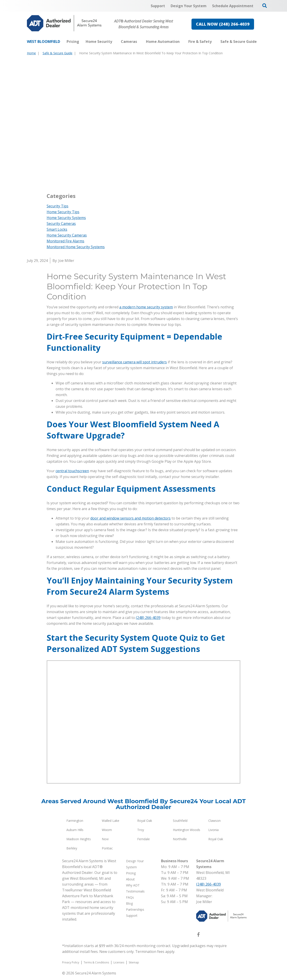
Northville (180, 839)
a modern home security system (146, 307)
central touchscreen (72, 470)
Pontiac (107, 848)
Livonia (213, 830)
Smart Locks (57, 229)
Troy (140, 830)
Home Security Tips (63, 211)
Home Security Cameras (67, 235)
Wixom (107, 830)
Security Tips (57, 206)
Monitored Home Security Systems (76, 246)
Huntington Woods (186, 830)
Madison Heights (78, 839)
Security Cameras (61, 223)
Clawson (214, 820)
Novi (105, 839)
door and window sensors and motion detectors (130, 518)
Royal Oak (144, 820)
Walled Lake (110, 820)
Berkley (71, 848)
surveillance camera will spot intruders (134, 362)
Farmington (74, 820)
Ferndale (143, 839)
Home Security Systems (66, 217)
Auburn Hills (74, 830)
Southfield (180, 820)
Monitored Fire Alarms (65, 241)
